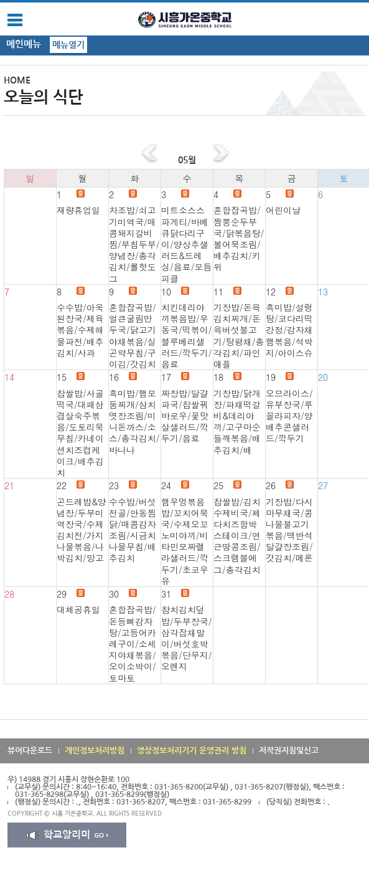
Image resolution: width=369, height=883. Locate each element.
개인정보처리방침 (94, 751)
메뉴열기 (68, 45)
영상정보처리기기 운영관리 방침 (191, 751)
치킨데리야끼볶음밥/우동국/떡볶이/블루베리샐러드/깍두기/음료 (186, 335)
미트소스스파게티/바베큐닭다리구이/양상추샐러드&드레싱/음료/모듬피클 (186, 244)
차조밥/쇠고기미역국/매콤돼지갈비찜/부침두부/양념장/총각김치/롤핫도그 (134, 244)
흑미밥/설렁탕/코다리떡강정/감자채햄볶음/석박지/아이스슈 (289, 330)
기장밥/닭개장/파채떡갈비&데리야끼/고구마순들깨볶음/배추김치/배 (237, 421)
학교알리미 (67, 834)
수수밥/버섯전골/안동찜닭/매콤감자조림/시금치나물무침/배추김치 (132, 530)
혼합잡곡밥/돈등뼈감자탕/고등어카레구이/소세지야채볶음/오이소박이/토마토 (132, 643)
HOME (17, 80)
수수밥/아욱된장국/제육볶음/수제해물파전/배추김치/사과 (80, 330)
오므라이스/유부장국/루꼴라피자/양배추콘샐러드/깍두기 (289, 416)
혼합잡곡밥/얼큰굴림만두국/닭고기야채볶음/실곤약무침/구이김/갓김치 (132, 335)
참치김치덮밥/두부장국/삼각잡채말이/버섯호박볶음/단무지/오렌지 (186, 637)
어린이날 (283, 210)
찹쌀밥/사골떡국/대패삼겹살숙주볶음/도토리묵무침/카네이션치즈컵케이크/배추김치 (80, 433)
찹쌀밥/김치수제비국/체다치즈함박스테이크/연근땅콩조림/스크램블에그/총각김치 (237, 535)
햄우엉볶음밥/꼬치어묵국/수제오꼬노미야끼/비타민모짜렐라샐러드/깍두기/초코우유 (184, 541)
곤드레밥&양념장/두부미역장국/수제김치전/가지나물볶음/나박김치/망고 (81, 530)
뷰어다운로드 (29, 751)
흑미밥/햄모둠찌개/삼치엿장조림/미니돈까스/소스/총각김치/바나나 (134, 421)
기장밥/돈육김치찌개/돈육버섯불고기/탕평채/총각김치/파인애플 (238, 335)
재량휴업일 (78, 210)
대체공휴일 (78, 609)
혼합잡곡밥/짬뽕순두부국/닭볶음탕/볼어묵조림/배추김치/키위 (238, 238)
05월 (187, 160)
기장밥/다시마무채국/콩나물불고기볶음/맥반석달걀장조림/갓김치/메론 (289, 530)
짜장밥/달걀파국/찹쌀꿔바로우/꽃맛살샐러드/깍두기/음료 (184, 416)
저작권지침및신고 (289, 751)
